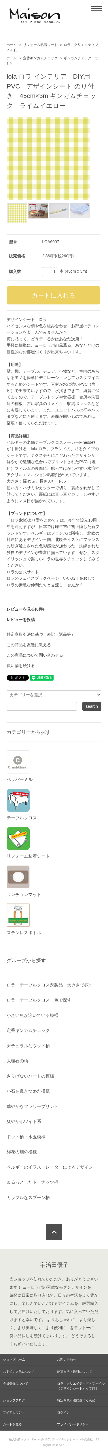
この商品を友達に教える (29, 644)
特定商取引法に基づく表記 (76, 1400)
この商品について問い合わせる (35, 655)
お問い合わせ (66, 1359)
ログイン (63, 1412)
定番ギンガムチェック (40, 58)
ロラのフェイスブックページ (33, 578)
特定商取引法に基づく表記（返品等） (41, 634)
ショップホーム (14, 1359)
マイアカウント (14, 1412)
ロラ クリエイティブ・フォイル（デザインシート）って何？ (81, 1386)
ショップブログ (14, 1400)
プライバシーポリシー (73, 1424)
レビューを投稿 (21, 619)
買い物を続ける (21, 665)
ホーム (11, 45)
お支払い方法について (19, 1371)
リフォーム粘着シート (40, 45)
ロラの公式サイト (23, 572)
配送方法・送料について (74, 1371)
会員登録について (15, 1383)
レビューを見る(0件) (25, 609)
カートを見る (12, 1424)
